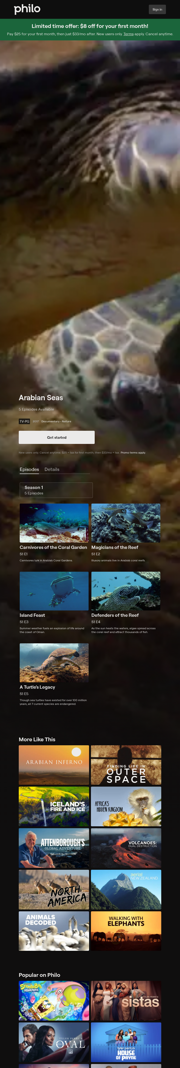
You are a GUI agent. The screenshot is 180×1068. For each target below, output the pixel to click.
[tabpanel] (90, 594)
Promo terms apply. (133, 452)
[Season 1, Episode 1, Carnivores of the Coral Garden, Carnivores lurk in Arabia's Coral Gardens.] (54, 533)
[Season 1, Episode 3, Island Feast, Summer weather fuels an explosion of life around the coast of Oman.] (54, 603)
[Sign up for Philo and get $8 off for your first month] (90, 29)
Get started (57, 437)
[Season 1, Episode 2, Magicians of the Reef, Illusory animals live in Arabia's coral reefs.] (125, 533)
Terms (129, 33)
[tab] (29, 469)
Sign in (157, 9)
